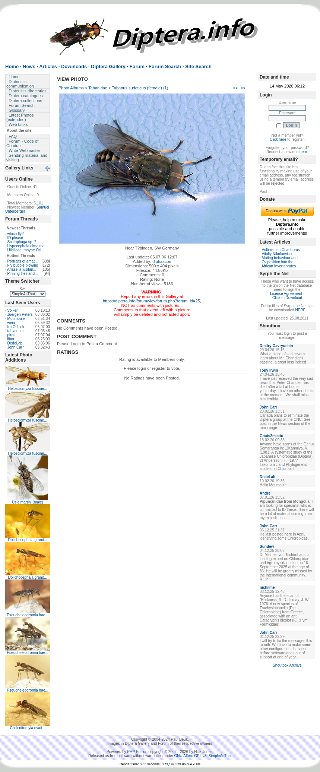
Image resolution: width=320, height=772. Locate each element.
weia (11, 323)
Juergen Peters (20, 314)
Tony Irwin (269, 370)
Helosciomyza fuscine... (27, 389)
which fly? (15, 234)
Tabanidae (97, 88)
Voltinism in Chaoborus (281, 250)
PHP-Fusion (137, 752)
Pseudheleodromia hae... (27, 615)
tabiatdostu (16, 331)
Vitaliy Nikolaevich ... (279, 254)
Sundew (267, 546)
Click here (278, 139)
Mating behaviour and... (281, 258)
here (303, 152)
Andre (265, 493)
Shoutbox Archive (287, 665)
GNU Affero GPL (188, 756)
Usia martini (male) (27, 502)
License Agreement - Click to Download (287, 296)
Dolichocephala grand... (27, 540)
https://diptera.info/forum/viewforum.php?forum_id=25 (151, 301)
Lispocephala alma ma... (27, 246)
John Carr (15, 347)
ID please (15, 238)
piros (11, 335)
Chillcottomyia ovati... (27, 728)
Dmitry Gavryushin (276, 346)
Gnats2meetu (271, 436)
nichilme (267, 587)
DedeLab (15, 343)
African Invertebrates (279, 266)
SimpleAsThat (220, 756)
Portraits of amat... (22, 261)
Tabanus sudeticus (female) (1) (140, 88)
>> (243, 88)
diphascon (161, 261)
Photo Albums (71, 88)
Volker (12, 310)
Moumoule (16, 319)
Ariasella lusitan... (21, 269)
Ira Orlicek (16, 327)
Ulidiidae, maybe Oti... (25, 250)
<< (235, 88)
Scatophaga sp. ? (22, 242)
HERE (300, 310)
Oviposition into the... (279, 262)
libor (11, 339)
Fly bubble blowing (22, 265)
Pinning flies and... (22, 273)
